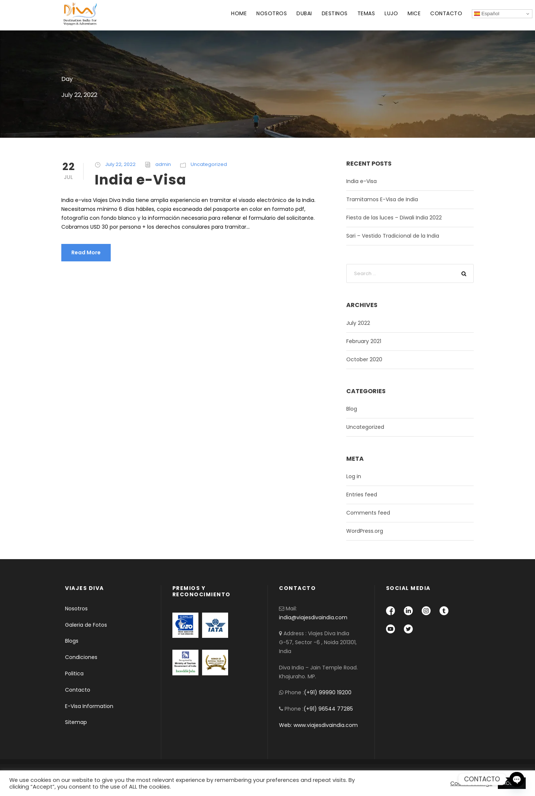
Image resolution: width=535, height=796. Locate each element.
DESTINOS (335, 13)
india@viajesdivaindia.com (313, 617)
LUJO (391, 13)
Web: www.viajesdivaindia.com (319, 725)
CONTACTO (446, 13)
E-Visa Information (89, 706)
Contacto (77, 690)
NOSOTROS (271, 13)
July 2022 (358, 323)
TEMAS (366, 13)
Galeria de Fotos (86, 625)
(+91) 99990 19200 (327, 692)
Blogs (71, 641)
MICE (414, 13)
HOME (239, 13)
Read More (86, 252)
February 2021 (363, 341)
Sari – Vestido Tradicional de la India (392, 235)
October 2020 (364, 359)
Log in (353, 476)
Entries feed (361, 494)
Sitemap (76, 722)
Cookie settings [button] (471, 783)
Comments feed (368, 512)
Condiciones (81, 657)
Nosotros (76, 608)
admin (163, 164)
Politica (74, 673)
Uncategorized (209, 164)
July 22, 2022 (120, 164)
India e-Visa (140, 179)
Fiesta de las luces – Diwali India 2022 (394, 217)
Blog (351, 408)
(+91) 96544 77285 (328, 708)
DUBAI (304, 13)
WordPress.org (364, 531)
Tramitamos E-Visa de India (382, 199)
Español (486, 14)
